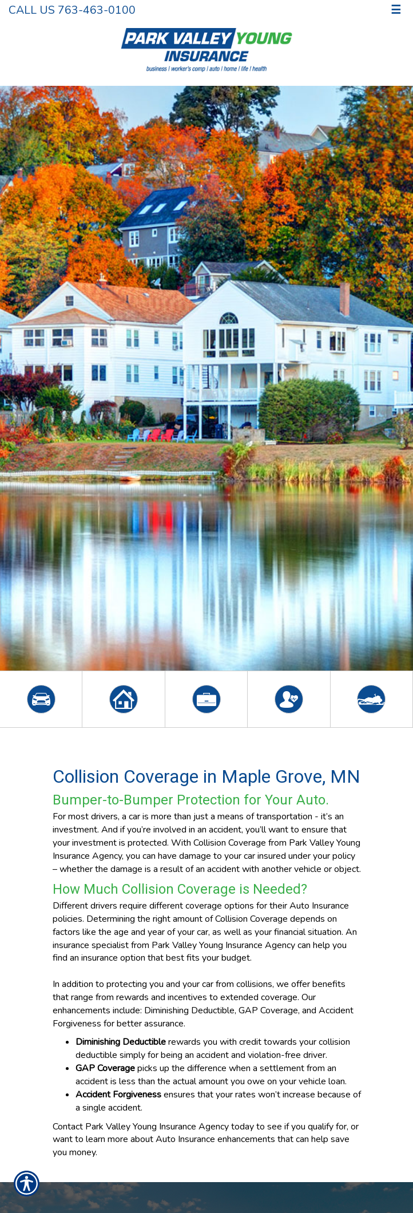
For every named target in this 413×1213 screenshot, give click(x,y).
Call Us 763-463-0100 (72, 10)
